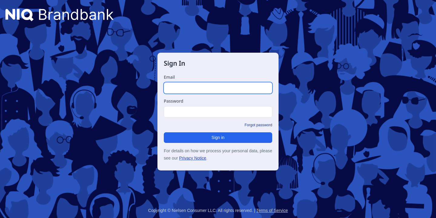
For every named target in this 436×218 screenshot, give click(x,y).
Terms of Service (272, 210)
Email (169, 77)
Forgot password (258, 125)
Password (173, 101)
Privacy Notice (192, 158)
